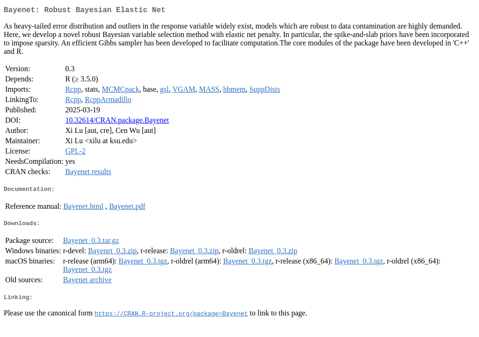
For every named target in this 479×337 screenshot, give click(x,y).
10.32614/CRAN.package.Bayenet (117, 122)
